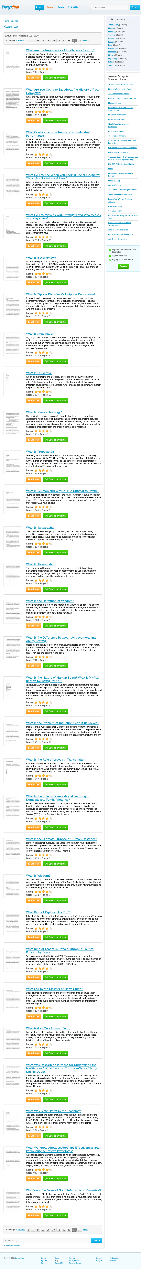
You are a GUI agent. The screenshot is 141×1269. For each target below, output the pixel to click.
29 (48, 40)
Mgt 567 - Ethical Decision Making (121, 164)
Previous (22, 40)
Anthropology (113, 25)
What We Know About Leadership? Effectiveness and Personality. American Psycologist (63, 1149)
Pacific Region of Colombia (118, 152)
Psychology (112, 58)
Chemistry (112, 31)
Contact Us (73, 7)
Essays (43, 1258)
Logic (110, 45)
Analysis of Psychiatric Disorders (120, 84)
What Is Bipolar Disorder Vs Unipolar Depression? (60, 294)
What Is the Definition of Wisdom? (50, 601)
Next (85, 40)
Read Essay (33, 77)
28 (43, 40)
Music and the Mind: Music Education (122, 98)
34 (74, 40)
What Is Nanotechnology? (44, 412)
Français (99, 1260)
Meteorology (113, 48)
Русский (113, 1260)
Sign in (61, 7)
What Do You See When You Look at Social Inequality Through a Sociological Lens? (63, 176)
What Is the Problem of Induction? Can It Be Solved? (62, 723)
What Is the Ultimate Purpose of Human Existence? (61, 839)
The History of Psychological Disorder (122, 190)
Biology (111, 28)
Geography (112, 38)
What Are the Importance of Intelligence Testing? (60, 50)
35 (79, 40)
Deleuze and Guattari (116, 131)
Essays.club (19, 1258)
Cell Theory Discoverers (117, 239)
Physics (111, 55)
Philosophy (112, 52)
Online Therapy (114, 180)
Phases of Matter (115, 103)
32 (64, 40)
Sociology (112, 65)
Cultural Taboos (114, 185)
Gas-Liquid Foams (115, 211)
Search (57, 1258)
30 (53, 40)
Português (114, 1258)
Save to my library (55, 77)
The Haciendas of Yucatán (118, 94)
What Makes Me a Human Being (48, 1028)
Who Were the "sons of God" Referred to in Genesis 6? (63, 1190)
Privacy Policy (74, 1260)
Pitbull (110, 169)
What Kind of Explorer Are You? (48, 912)
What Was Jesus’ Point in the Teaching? (53, 1111)
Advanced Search (11, 1245)
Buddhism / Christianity (116, 115)
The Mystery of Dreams (117, 136)
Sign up (50, 7)
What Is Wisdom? (38, 875)
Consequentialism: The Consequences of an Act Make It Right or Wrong (123, 158)
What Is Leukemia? (39, 373)
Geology (111, 41)
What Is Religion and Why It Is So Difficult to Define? (62, 491)
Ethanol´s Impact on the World (120, 89)
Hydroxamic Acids (115, 206)
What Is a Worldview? (41, 257)
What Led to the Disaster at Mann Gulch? (54, 989)
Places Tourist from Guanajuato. (120, 234)
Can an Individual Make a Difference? (122, 147)
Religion (111, 62)
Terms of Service (75, 1263)
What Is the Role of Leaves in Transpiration (55, 759)
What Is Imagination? (41, 333)
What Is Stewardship (40, 527)
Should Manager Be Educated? (120, 194)
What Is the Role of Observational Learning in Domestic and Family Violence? (57, 798)
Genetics (111, 35)
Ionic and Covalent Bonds (118, 230)
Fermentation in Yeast (116, 119)
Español (99, 1258)
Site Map (72, 1258)
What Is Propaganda (40, 451)
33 (69, 40)
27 (38, 40)
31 (59, 40)
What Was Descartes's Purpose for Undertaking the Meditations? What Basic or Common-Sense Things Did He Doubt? (62, 1068)
